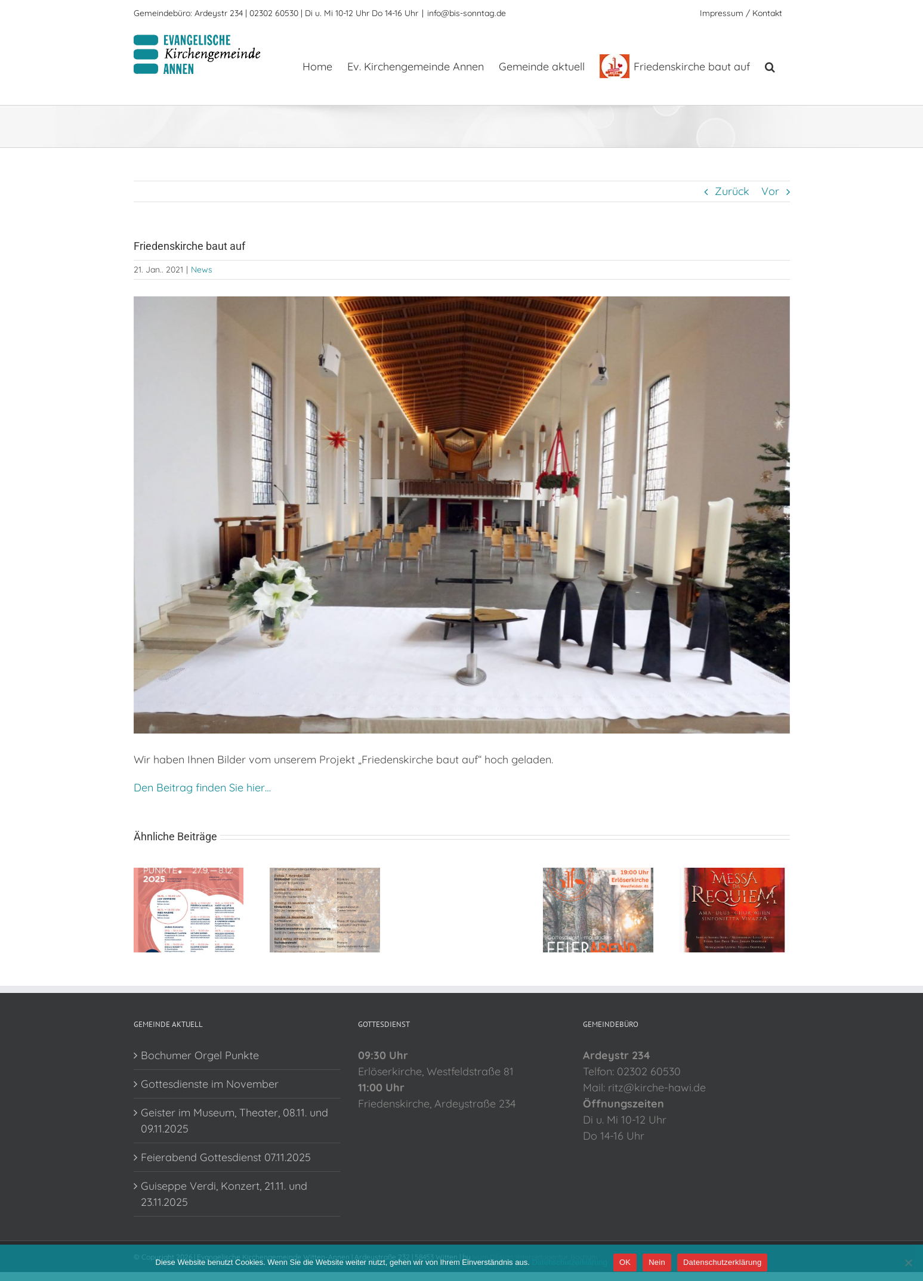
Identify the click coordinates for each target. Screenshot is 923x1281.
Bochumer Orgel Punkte (200, 1055)
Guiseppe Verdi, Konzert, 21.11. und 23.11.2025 (224, 1194)
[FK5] (462, 515)
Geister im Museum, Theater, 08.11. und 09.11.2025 (234, 1120)
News (201, 269)
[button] (770, 65)
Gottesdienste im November (210, 1084)
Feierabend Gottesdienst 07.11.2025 (226, 1157)
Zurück (732, 191)
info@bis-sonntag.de (466, 13)
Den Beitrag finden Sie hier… (202, 787)
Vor (770, 191)
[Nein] (908, 1262)
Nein (657, 1262)
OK (625, 1262)
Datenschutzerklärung (569, 1262)
